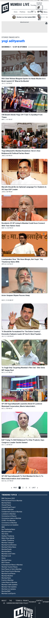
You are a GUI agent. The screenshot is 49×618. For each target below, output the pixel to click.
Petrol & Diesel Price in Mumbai (12, 500)
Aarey (4, 558)
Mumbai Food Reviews (9, 545)
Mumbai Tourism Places (10, 567)
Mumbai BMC (6, 591)
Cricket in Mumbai (7, 509)
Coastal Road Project (8, 507)
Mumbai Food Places (8, 573)
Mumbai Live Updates (9, 589)
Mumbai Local (6, 556)
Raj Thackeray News (8, 529)
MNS (3, 527)
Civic (15, 12)
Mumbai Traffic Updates (9, 584)
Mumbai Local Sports (9, 593)
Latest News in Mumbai (9, 582)
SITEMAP (46, 602)
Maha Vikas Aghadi (8, 538)
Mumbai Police (6, 560)
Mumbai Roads (7, 549)
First (15, 487)
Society (30, 12)
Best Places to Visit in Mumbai (11, 569)
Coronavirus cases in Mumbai (11, 518)
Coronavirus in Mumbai (9, 523)
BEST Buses (6, 562)
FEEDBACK (32, 602)
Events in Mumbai (7, 580)
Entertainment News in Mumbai (12, 565)
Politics (22, 12)
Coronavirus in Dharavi (9, 516)
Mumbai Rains (6, 503)
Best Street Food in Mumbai (11, 571)
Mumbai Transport (8, 542)
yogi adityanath (13, 41)
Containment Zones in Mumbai (12, 511)
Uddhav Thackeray (8, 540)
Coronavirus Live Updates (10, 525)
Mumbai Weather (7, 576)
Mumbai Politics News (9, 547)
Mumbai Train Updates (9, 587)
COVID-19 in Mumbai (8, 520)
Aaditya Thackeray (8, 536)
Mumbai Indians (7, 531)
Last (34, 487)
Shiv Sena (5, 534)
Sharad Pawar (6, 505)
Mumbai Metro (6, 551)
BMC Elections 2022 (8, 498)
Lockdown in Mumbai (9, 514)
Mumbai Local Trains (8, 554)
